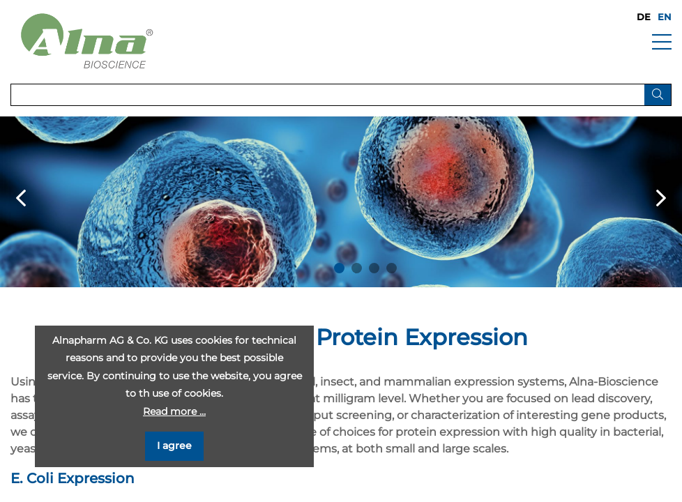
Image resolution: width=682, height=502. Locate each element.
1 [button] (339, 268)
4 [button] (391, 268)
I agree (174, 445)
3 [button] (374, 268)
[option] (341, 201)
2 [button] (356, 268)
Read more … (174, 411)
